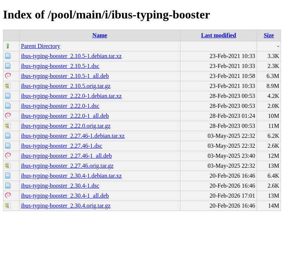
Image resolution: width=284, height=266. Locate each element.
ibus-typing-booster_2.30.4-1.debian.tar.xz (71, 176)
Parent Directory (40, 46)
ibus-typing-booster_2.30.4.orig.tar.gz (66, 205)
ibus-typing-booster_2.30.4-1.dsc (60, 186)
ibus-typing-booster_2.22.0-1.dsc (60, 106)
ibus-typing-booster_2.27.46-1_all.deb (66, 156)
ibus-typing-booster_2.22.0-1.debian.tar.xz (71, 96)
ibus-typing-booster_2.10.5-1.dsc (60, 66)
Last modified (218, 35)
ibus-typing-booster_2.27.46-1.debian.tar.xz (73, 136)
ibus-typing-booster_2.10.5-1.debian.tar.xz (71, 56)
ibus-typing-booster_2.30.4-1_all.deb (65, 195)
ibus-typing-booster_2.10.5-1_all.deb (65, 76)
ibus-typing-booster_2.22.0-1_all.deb (65, 116)
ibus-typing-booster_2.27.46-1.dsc (61, 146)
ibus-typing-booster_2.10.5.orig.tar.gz (66, 86)
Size (269, 35)
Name (99, 35)
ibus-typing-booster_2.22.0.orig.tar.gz (66, 126)
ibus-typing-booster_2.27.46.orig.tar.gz (67, 166)
